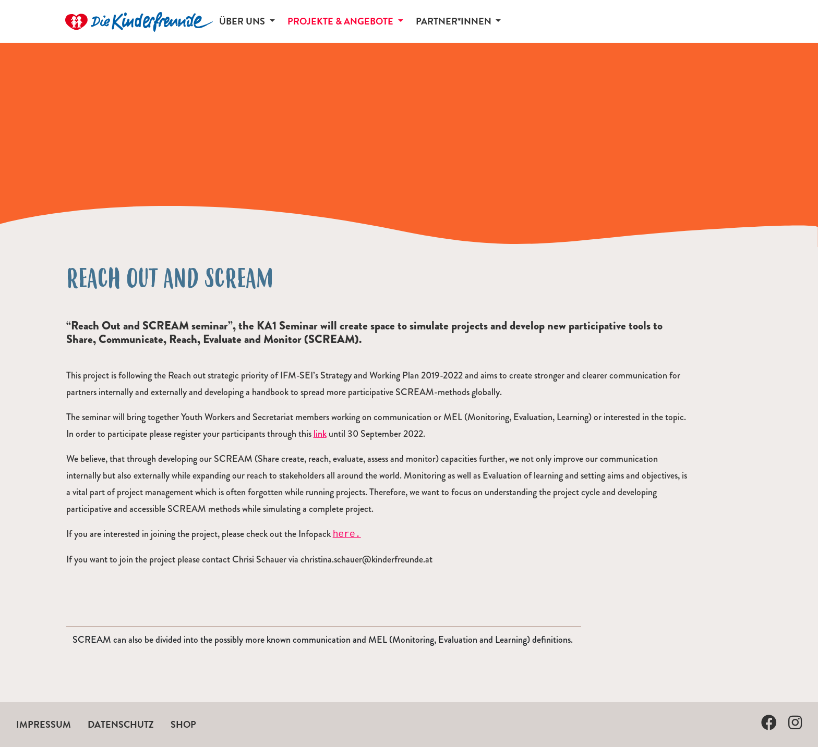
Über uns (243, 21)
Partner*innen (455, 21)
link (320, 433)
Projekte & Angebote (341, 21)
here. (347, 534)
